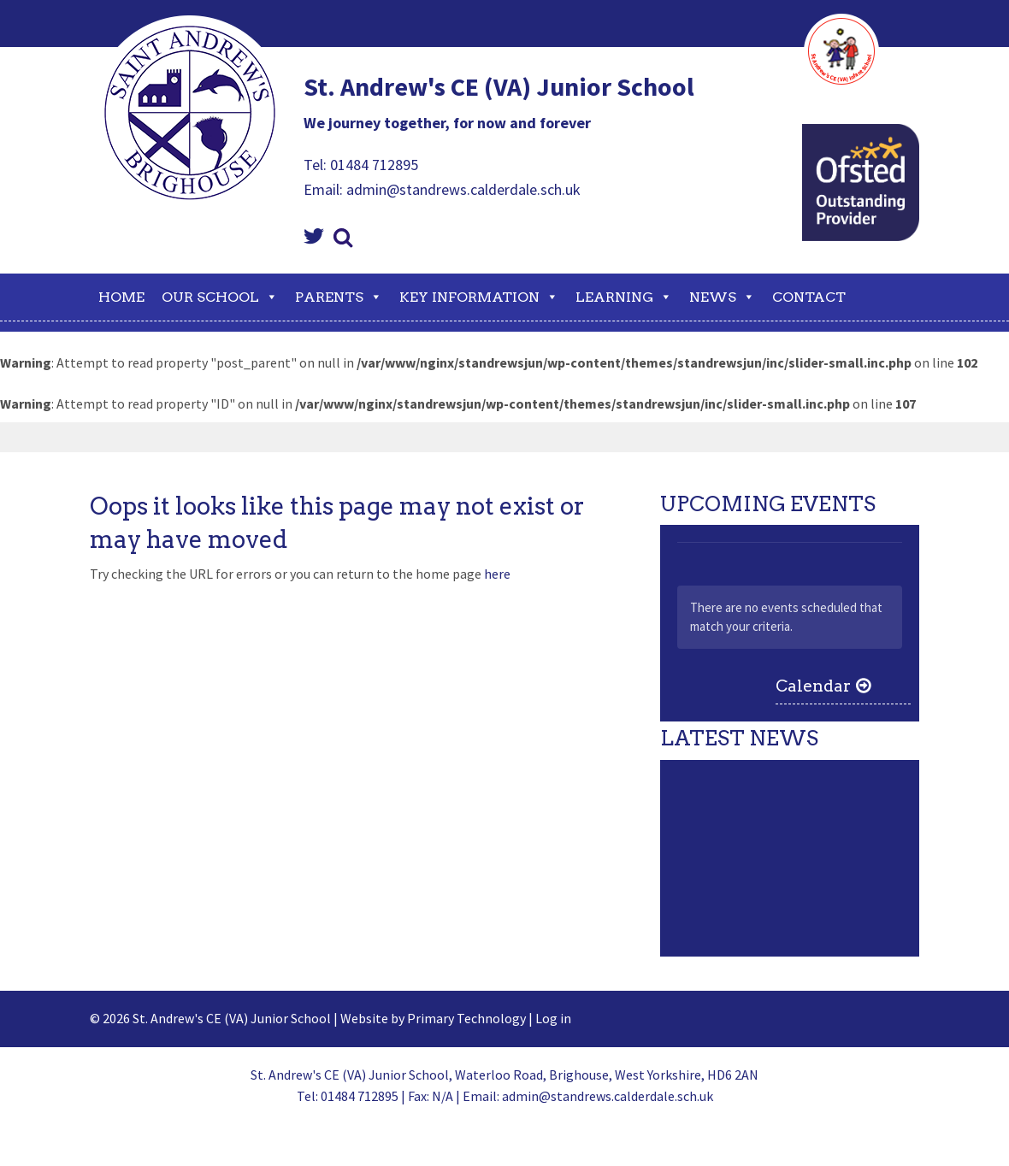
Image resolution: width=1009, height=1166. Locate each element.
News (722, 297)
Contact (809, 297)
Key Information (478, 297)
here (497, 573)
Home (121, 297)
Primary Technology (466, 1018)
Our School (220, 297)
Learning (623, 297)
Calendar (813, 686)
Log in (553, 1018)
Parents (338, 297)
